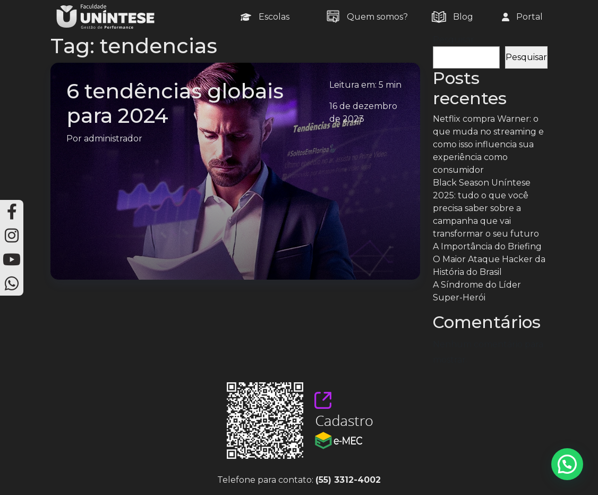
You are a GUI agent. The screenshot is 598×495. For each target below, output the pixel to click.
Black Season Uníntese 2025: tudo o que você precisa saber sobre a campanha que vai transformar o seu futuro (486, 208)
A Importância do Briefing (487, 246)
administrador (113, 138)
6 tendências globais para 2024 (175, 103)
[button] (567, 464)
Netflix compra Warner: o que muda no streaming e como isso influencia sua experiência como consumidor (488, 144)
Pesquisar (453, 40)
